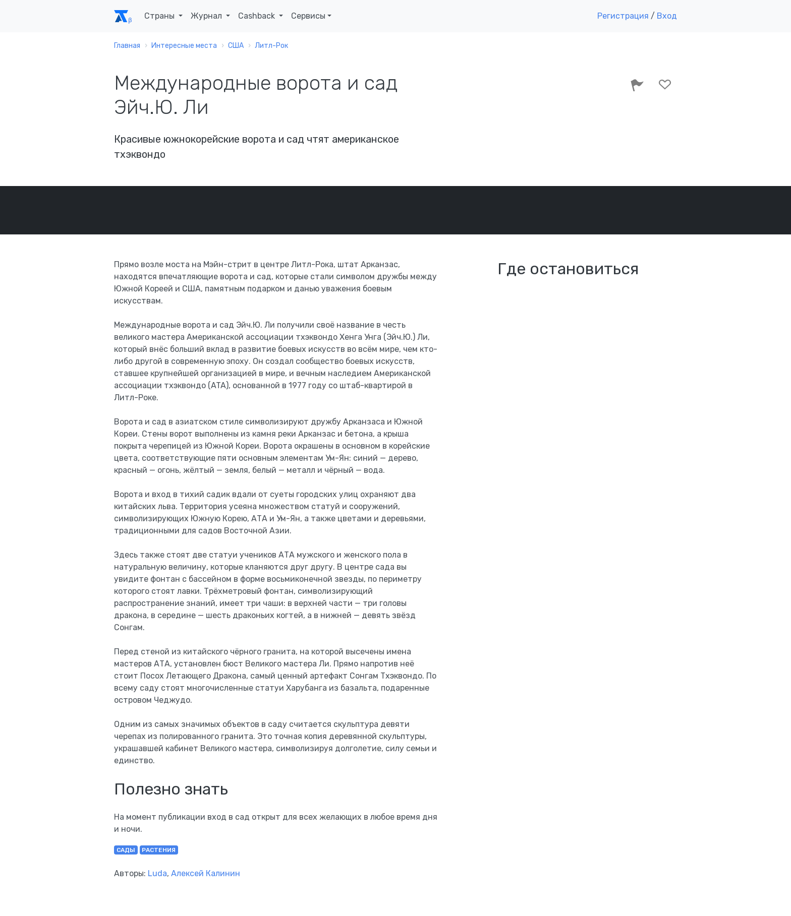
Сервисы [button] (308, 16)
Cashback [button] (257, 16)
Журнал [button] (207, 16)
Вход (667, 16)
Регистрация (623, 16)
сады (126, 849)
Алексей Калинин (205, 873)
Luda (157, 873)
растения (159, 849)
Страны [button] (160, 16)
